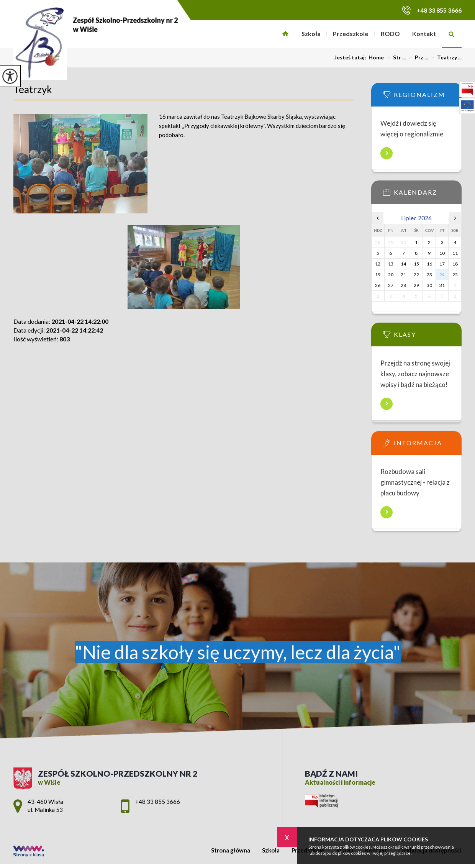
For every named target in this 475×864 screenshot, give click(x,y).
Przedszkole (350, 33)
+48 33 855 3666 (432, 10)
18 (455, 264)
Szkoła (311, 33)
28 (403, 285)
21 (403, 274)
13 (390, 264)
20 (390, 274)
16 (429, 264)
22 (416, 274)
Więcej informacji (386, 153)
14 (403, 264)
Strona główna (285, 34)
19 (377, 274)
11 (455, 253)
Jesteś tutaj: (351, 57)
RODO (390, 33)
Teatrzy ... (445, 57)
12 (377, 264)
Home (376, 57)
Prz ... (417, 57)
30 (429, 285)
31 (442, 285)
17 (442, 264)
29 (416, 285)
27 (390, 285)
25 (455, 274)
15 (416, 264)
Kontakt (424, 33)
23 (429, 274)
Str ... (395, 57)
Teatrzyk (32, 89)
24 (442, 274)
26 (377, 285)
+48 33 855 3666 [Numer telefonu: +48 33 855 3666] (157, 801)
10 (442, 253)
